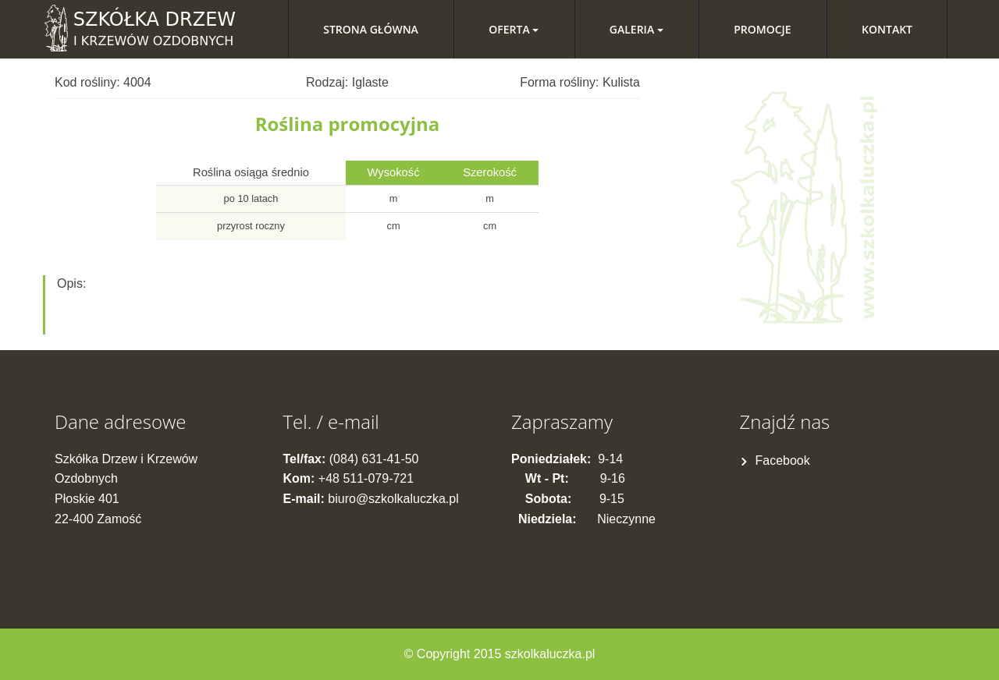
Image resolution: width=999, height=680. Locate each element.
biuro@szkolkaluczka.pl (393, 498)
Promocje (762, 29)
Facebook (782, 460)
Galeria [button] (636, 29)
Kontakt (887, 29)
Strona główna (370, 29)
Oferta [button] (514, 29)
